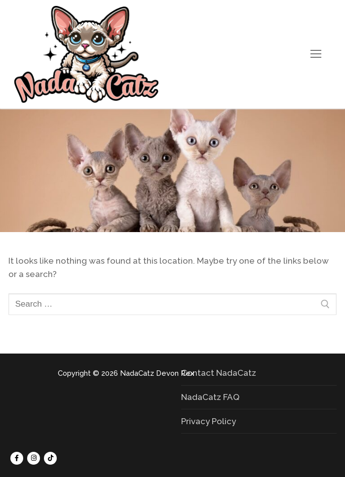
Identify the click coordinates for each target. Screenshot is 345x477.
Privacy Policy (208, 421)
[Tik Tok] (50, 458)
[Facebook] (16, 458)
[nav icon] (316, 54)
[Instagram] (33, 458)
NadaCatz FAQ (210, 397)
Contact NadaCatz (218, 373)
